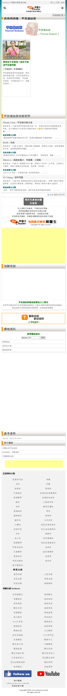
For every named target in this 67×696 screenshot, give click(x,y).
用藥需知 (6, 342)
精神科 (48, 516)
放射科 (48, 547)
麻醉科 (48, 534)
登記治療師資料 (18, 662)
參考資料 (10, 433)
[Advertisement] (33, 104)
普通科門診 (18, 480)
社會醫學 (18, 552)
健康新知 (48, 622)
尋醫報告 (18, 599)
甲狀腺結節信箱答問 (17, 116)
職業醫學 (18, 543)
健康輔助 (48, 583)
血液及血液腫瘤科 (48, 493)
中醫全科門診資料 (9, 448)
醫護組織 (18, 649)
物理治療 (18, 574)
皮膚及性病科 (48, 498)
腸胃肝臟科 (48, 507)
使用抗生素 (7, 346)
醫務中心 (48, 640)
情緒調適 (48, 613)
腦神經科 (18, 516)
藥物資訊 (10, 329)
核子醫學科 (18, 565)
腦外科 (18, 520)
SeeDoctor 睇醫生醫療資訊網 (14, 3)
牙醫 (48, 484)
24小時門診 (48, 635)
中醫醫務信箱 (8, 456)
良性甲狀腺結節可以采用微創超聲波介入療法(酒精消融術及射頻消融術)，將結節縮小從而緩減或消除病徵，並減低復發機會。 (33, 305)
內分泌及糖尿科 (48, 529)
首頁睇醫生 (18, 594)
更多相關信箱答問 (56, 195)
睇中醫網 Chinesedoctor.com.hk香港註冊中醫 (18, 683)
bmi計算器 (18, 622)
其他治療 (18, 583)
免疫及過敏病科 (48, 543)
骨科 (48, 511)
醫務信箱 (18, 631)
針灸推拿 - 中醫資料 (10, 452)
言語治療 (18, 579)
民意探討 (48, 617)
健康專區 (48, 608)
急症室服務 (18, 635)
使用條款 (18, 667)
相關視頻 (10, 266)
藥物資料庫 (7, 350)
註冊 (57, 3)
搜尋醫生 (48, 594)
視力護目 (18, 617)
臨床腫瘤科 (48, 552)
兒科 (18, 484)
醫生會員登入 (48, 653)
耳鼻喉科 (18, 493)
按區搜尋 (48, 599)
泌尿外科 (18, 529)
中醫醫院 (48, 644)
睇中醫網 (8, 443)
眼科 (18, 502)
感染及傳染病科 (48, 525)
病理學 (48, 556)
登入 (52, 3)
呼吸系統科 (18, 547)
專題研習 (48, 603)
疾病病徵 (48, 626)
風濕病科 (18, 511)
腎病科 (48, 489)
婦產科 (18, 489)
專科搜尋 (18, 603)
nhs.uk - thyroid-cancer (12, 438)
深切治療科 (18, 561)
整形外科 (18, 556)
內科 (18, 507)
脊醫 (48, 480)
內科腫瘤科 (48, 538)
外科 (18, 534)
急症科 (48, 561)
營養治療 (48, 579)
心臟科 (18, 525)
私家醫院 (18, 640)
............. (32, 137)
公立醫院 (48, 631)
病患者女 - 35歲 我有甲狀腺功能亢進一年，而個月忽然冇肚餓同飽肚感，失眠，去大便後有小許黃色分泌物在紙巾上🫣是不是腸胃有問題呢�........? (33, 128)
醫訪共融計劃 (18, 653)
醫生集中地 (18, 644)
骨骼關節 (18, 613)
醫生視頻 (48, 649)
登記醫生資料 (48, 658)
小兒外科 (48, 520)
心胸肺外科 (48, 502)
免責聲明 (48, 667)
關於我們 (48, 662)
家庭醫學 (18, 498)
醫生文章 (18, 608)
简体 (63, 3)
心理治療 (48, 574)
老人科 (18, 538)
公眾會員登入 (18, 658)
